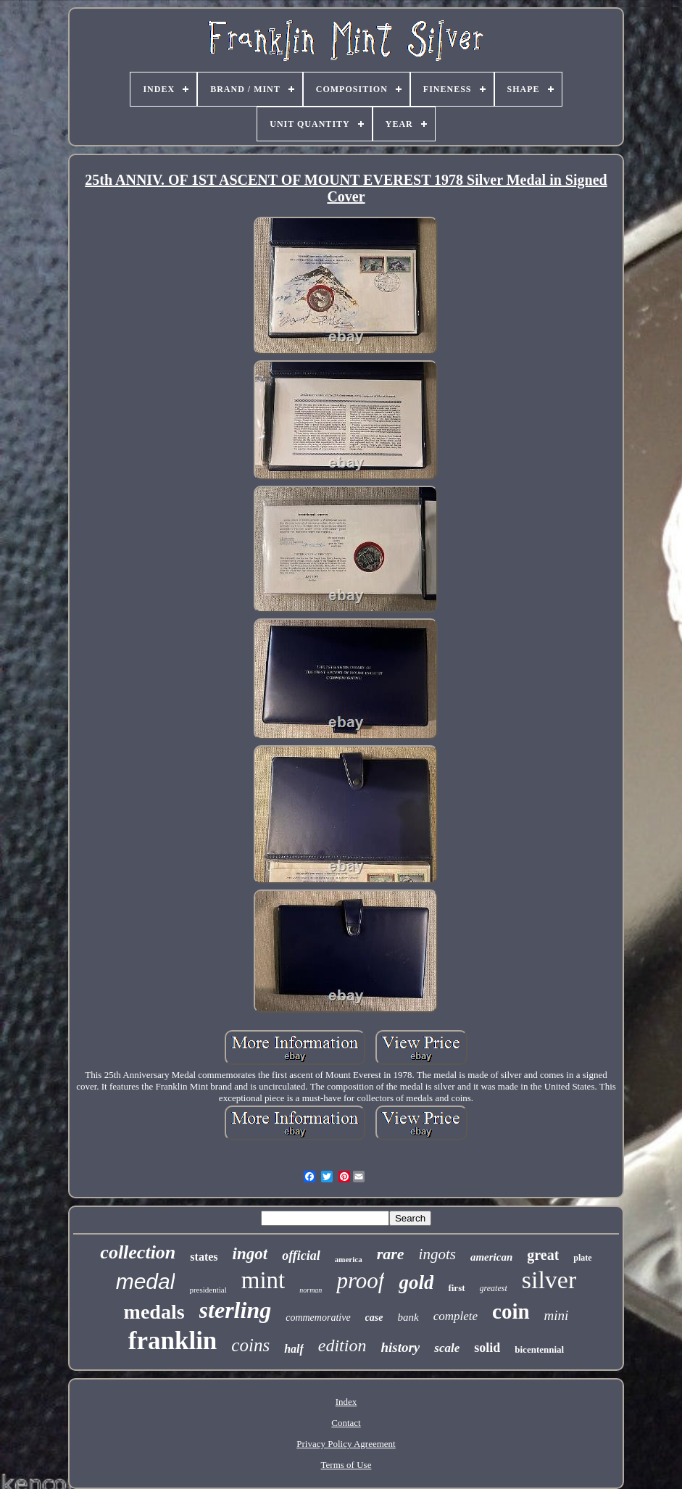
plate (582, 1258)
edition (342, 1345)
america (348, 1259)
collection (137, 1252)
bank (408, 1317)
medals (154, 1312)
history (400, 1347)
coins (250, 1345)
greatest (493, 1288)
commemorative (318, 1317)
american (491, 1257)
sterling (235, 1310)
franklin (172, 1341)
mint (263, 1280)
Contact (345, 1422)
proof (360, 1280)
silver (549, 1279)
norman (310, 1290)
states (203, 1256)
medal (145, 1281)
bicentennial (539, 1349)
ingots (437, 1254)
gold (416, 1282)
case (374, 1317)
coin (511, 1311)
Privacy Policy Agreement (345, 1443)
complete (455, 1316)
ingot (250, 1254)
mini (556, 1315)
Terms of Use (346, 1464)
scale (446, 1348)
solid (487, 1347)
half (294, 1349)
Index (346, 1401)
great (543, 1255)
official (301, 1255)
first (456, 1287)
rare (390, 1254)
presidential (207, 1289)
